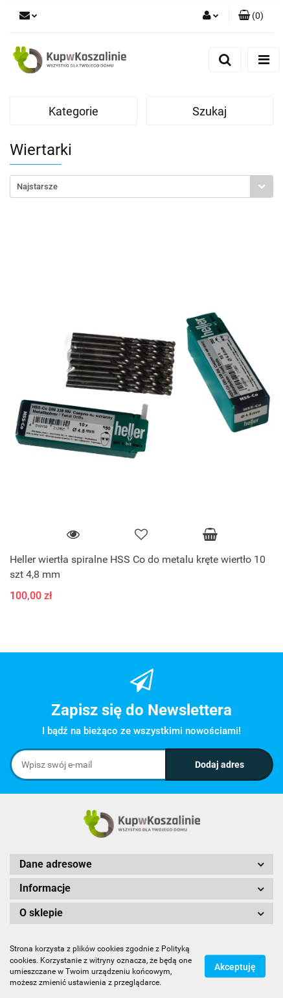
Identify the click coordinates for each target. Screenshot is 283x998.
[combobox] (141, 186)
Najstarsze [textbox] (37, 186)
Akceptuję (235, 966)
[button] (251, 16)
